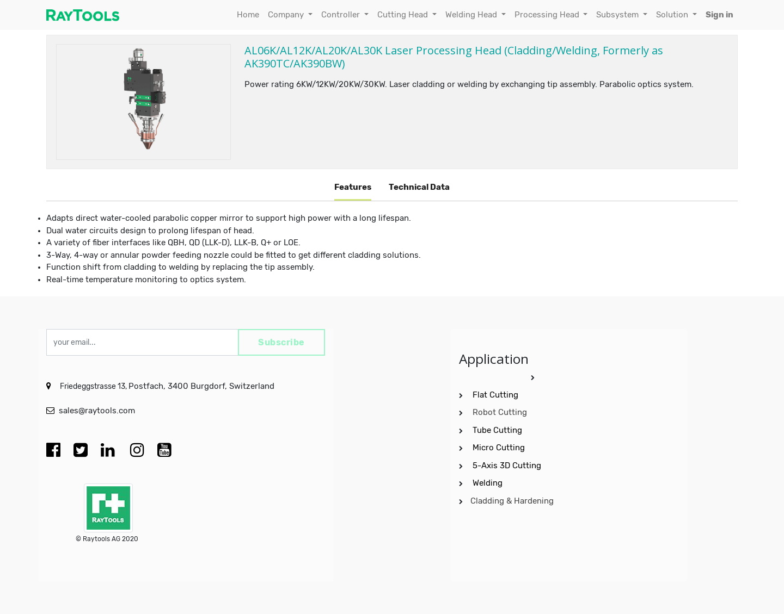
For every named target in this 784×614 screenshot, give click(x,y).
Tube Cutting (498, 430)
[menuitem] (248, 15)
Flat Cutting (495, 395)
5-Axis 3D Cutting (508, 465)
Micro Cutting (500, 447)
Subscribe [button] (281, 342)
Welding (488, 483)
